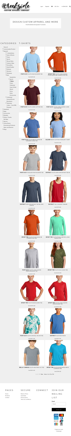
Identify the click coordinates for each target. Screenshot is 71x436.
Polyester (9, 107)
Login (41, 6)
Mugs (5, 129)
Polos (11, 91)
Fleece (8, 57)
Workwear (9, 73)
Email (53, 401)
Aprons (6, 121)
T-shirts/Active (10, 53)
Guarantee (23, 395)
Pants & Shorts (10, 55)
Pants (11, 93)
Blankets (6, 115)
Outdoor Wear (10, 63)
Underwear (9, 97)
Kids (8, 75)
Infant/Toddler (10, 67)
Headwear (6, 109)
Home (6, 394)
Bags (5, 111)
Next (42, 374)
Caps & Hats (13, 87)
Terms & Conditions (26, 399)
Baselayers (9, 101)
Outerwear (12, 85)
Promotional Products (9, 125)
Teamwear (9, 103)
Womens (9, 71)
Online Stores (7, 123)
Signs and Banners (8, 127)
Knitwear (9, 69)
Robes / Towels (8, 117)
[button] (52, 6)
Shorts (11, 89)
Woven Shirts (10, 61)
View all (6, 47)
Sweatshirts (13, 77)
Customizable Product (9, 49)
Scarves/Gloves (11, 99)
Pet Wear (6, 119)
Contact (7, 397)
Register (47, 6)
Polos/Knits (10, 65)
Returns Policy (24, 394)
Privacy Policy (24, 397)
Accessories (13, 95)
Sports (8, 59)
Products (7, 395)
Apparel (6, 51)
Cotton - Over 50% (11, 105)
